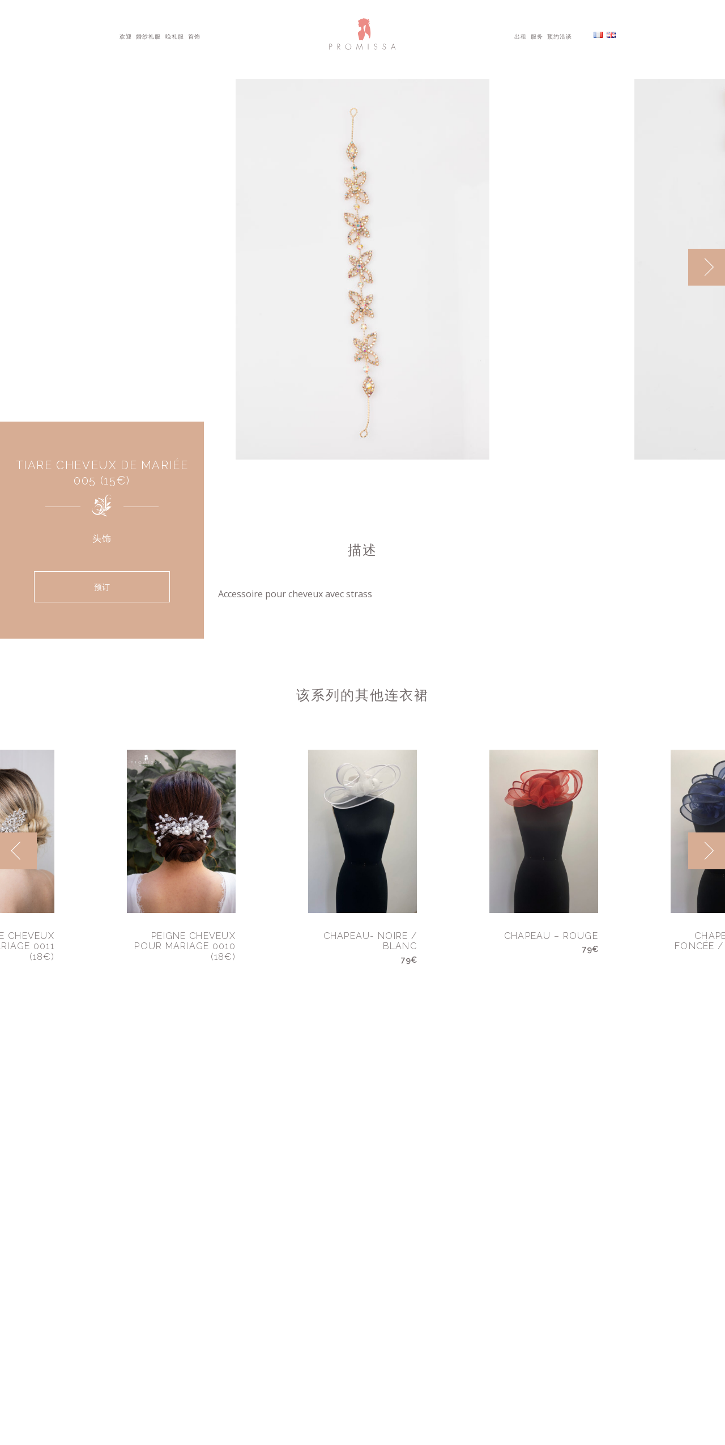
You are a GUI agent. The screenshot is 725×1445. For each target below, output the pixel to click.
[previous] (18, 850)
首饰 (194, 35)
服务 (537, 35)
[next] (706, 267)
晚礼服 (174, 35)
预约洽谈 (559, 35)
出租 (520, 35)
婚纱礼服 (148, 35)
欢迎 (126, 35)
